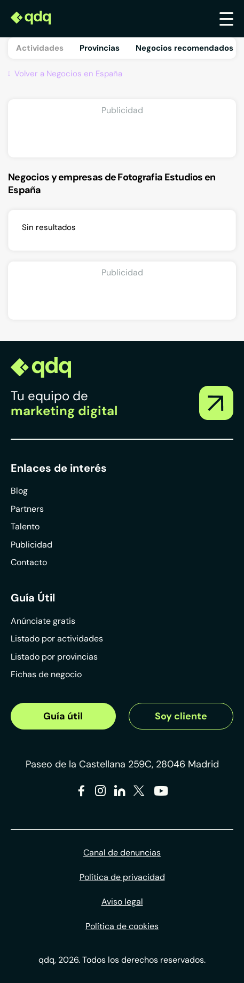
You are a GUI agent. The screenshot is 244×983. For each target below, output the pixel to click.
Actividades (40, 48)
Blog (19, 490)
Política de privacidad (122, 877)
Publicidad (31, 544)
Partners (27, 508)
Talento (25, 526)
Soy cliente (181, 716)
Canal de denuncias (122, 852)
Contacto (29, 562)
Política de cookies (122, 926)
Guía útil (63, 716)
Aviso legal (122, 901)
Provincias (100, 48)
